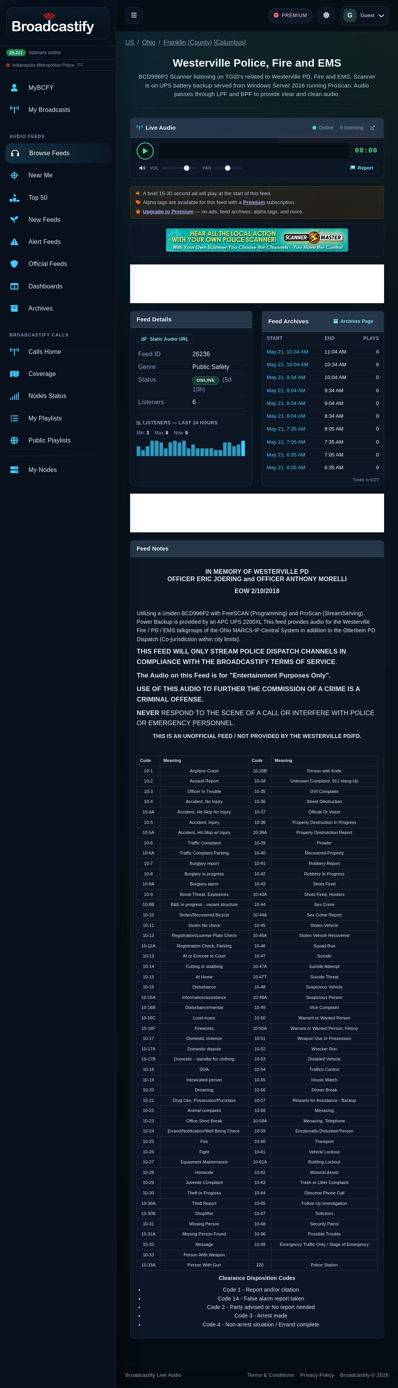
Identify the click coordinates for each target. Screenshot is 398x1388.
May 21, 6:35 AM (286, 455)
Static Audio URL (165, 339)
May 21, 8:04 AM (286, 416)
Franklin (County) (187, 42)
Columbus (230, 42)
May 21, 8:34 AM (286, 403)
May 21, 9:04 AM (286, 390)
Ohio (148, 42)
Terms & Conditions (270, 1375)
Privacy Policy (317, 1375)
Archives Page (353, 321)
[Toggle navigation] (133, 15)
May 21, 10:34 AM (287, 352)
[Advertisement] (257, 283)
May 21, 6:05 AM (286, 467)
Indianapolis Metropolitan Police (43, 65)
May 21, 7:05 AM (286, 442)
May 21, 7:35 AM (286, 429)
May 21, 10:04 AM (287, 364)
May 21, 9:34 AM (286, 377)
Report (361, 168)
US (129, 42)
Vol (154, 168)
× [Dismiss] (372, 141)
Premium (254, 202)
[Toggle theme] (326, 15)
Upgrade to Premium (168, 211)
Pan (206, 168)
